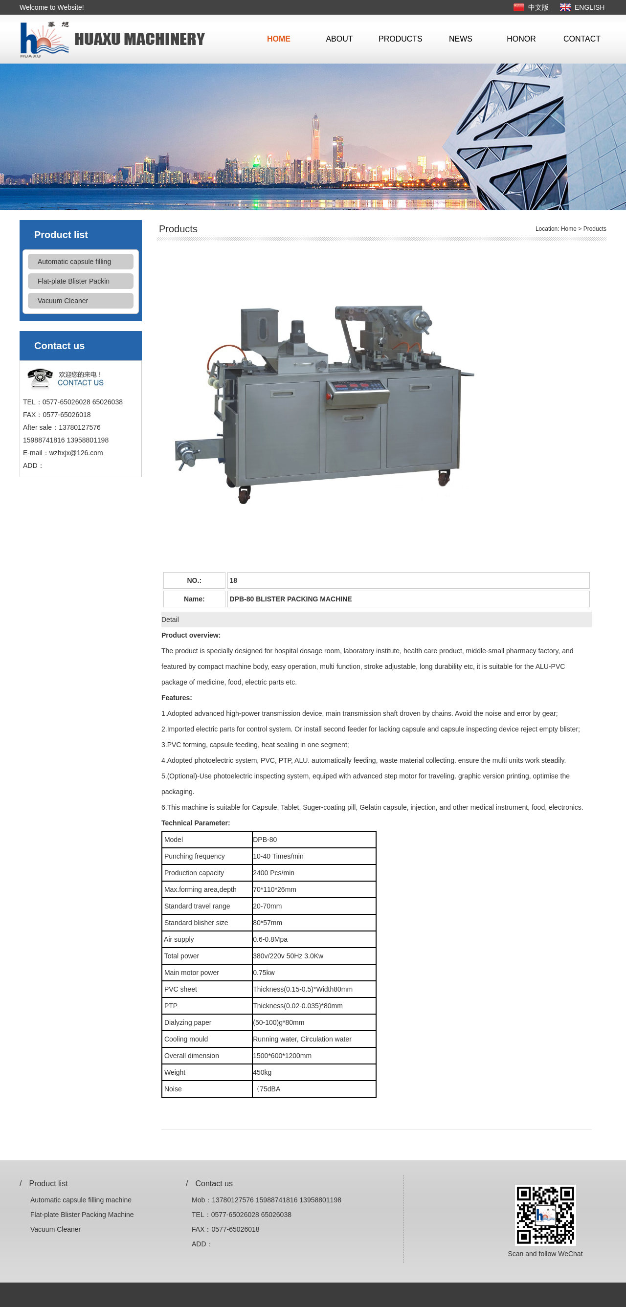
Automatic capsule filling (74, 262)
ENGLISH (589, 7)
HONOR (521, 39)
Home (569, 228)
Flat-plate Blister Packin (74, 281)
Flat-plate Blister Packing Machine (82, 1214)
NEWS (460, 39)
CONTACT (582, 39)
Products (594, 228)
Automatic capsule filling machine (81, 1200)
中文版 (538, 7)
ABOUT (339, 39)
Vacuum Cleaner (63, 301)
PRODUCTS (400, 39)
